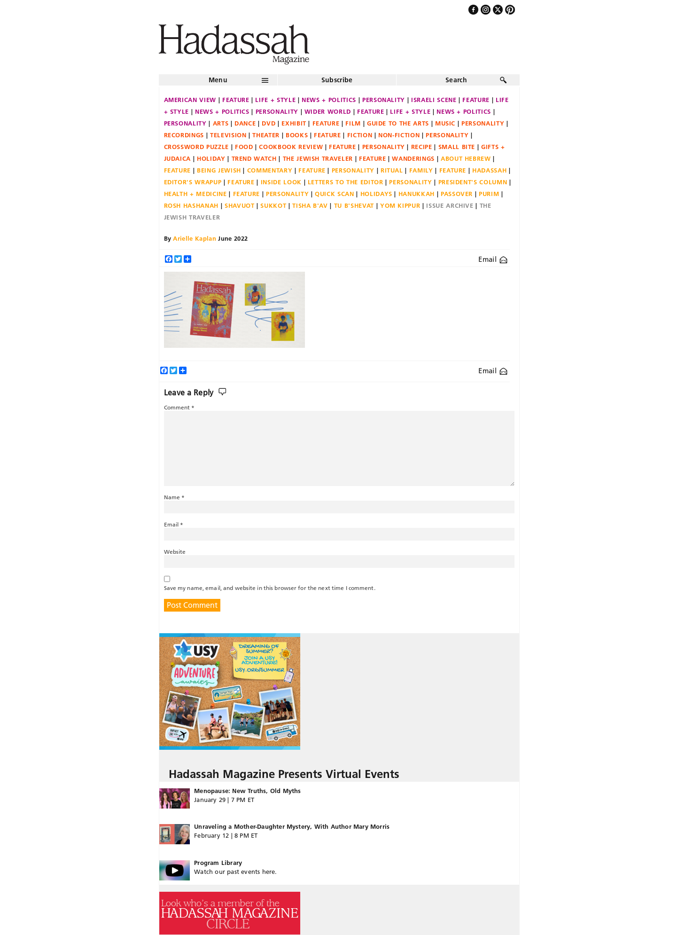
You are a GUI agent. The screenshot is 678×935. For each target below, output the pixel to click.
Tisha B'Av (310, 205)
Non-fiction (399, 135)
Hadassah (489, 170)
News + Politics (329, 99)
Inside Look (281, 182)
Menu (218, 80)
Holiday (211, 158)
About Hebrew (466, 158)
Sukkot (273, 205)
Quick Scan (334, 193)
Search (456, 80)
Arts (221, 123)
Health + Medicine (195, 193)
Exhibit (293, 123)
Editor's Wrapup (193, 182)
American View (190, 99)
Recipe (421, 146)
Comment (179, 407)
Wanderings (413, 158)
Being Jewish (219, 170)
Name (174, 497)
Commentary (270, 170)
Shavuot (240, 205)
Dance (245, 123)
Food (244, 146)
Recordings (184, 135)
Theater (266, 135)
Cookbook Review (291, 146)
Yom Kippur (400, 205)
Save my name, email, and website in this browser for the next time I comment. (269, 587)
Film (353, 123)
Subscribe (337, 80)
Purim (489, 193)
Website (175, 551)
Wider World (327, 111)
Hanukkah (416, 193)
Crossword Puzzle (196, 146)
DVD (268, 123)
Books (297, 135)
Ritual (392, 170)
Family (421, 170)
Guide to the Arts (398, 123)
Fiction (360, 135)
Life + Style (275, 99)
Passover (457, 193)
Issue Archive (449, 205)
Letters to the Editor (345, 182)
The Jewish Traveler (318, 158)
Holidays (376, 193)
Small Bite (456, 146)
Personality (383, 99)
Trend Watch (254, 158)
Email (492, 259)
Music (445, 123)
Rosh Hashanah (191, 205)
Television (228, 135)
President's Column (472, 182)
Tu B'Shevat (354, 205)
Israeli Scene (433, 99)
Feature (235, 99)
